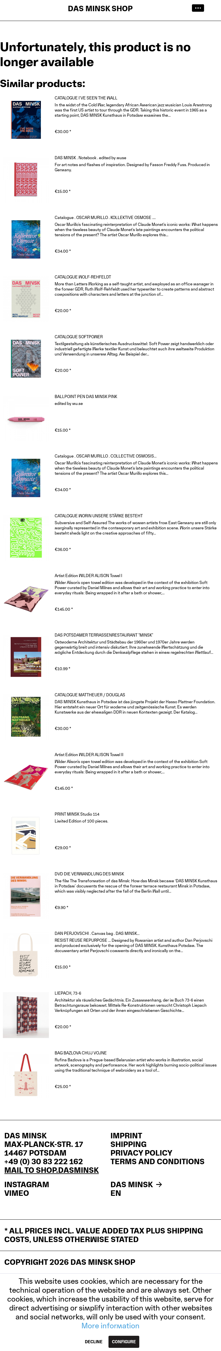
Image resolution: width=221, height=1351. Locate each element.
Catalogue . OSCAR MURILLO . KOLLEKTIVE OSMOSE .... (105, 217)
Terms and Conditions (157, 1161)
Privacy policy (141, 1153)
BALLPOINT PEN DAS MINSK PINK (86, 396)
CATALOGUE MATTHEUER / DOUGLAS (90, 694)
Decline (93, 1341)
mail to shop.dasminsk (51, 1170)
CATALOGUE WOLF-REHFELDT (83, 276)
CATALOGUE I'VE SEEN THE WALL (86, 97)
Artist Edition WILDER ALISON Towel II (89, 754)
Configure (124, 1341)
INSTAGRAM (26, 1184)
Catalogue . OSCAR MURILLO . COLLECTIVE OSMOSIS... (106, 455)
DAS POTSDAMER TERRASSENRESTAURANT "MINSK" (104, 635)
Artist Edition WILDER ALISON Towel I (88, 575)
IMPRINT (126, 1135)
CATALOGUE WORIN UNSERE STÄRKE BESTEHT (99, 515)
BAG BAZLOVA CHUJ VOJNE (81, 1052)
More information (110, 1325)
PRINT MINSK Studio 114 (77, 814)
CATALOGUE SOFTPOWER (79, 336)
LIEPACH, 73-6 (68, 993)
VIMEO (16, 1193)
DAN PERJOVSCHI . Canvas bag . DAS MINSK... (97, 933)
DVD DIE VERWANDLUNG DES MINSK (89, 873)
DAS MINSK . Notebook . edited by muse (90, 157)
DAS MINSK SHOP (100, 8)
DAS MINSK (137, 1184)
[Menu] (199, 8)
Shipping (128, 1144)
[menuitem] (199, 8)
